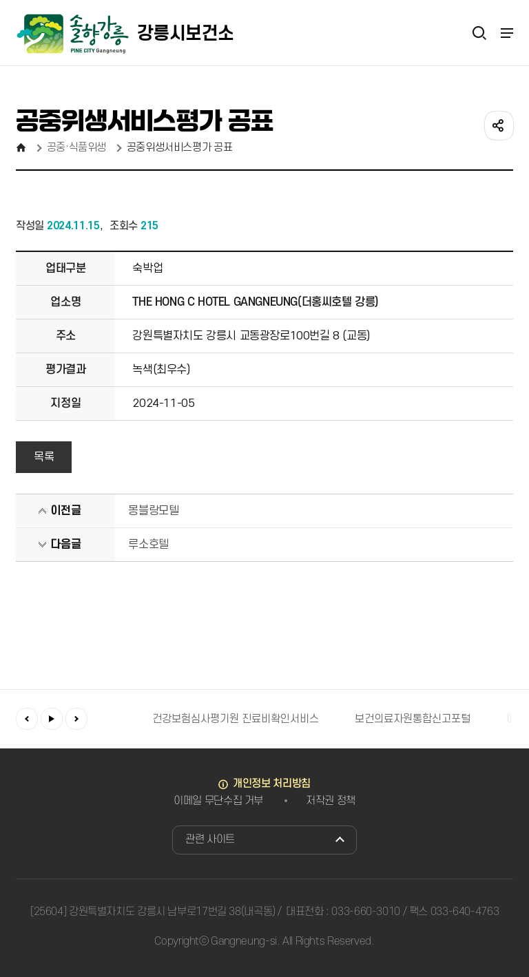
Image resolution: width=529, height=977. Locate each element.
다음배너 (76, 719)
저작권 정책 (330, 801)
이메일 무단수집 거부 (218, 801)
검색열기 (479, 32)
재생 (52, 719)
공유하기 (498, 124)
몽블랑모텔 (153, 511)
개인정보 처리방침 (272, 783)
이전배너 (27, 719)
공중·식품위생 (76, 147)
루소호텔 (148, 544)
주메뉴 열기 (506, 33)
